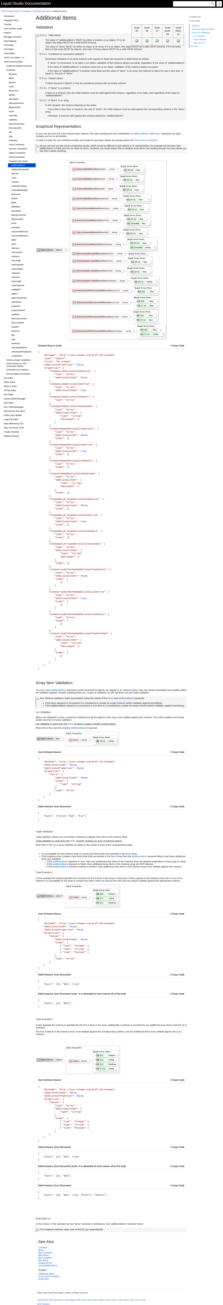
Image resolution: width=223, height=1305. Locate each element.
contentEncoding (18, 186)
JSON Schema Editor (10, 11)
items (13, 244)
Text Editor (8, 378)
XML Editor (9, 394)
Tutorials (7, 24)
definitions (15, 207)
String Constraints (17, 157)
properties (15, 306)
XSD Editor (9, 403)
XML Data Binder (56, 1300)
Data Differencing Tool (13, 423)
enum (11, 111)
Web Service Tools (138, 1300)
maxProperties (17, 285)
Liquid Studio (12, 3)
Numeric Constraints (18, 149)
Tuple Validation (200, 39)
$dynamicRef (15, 107)
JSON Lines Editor (12, 57)
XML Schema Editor (96, 1300)
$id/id (11, 78)
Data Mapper (70, 1300)
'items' (157, 133)
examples (13, 115)
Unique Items (45, 1263)
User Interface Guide (13, 28)
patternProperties (19, 298)
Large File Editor (11, 419)
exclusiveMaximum (19, 231)
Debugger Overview (12, 37)
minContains (17, 252)
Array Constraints (16, 144)
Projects (7, 33)
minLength (16, 260)
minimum (15, 248)
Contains (42, 1247)
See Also (194, 46)
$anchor (12, 82)
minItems (15, 256)
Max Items (43, 1255)
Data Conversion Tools (14, 428)
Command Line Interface (17, 370)
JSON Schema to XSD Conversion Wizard (16, 364)
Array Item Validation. (201, 32)
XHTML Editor (10, 390)
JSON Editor (9, 53)
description (14, 99)
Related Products (11, 436)
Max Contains (45, 1252)
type (11, 136)
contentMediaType (19, 190)
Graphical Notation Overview (19, 66)
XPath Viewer (123, 1300)
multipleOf (15, 289)
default (12, 95)
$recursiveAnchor (16, 124)
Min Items (43, 1260)
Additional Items (46, 1274)
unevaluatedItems (19, 347)
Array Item (43, 1279)
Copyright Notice (11, 20)
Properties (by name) (42, 11)
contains (15, 182)
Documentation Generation (18, 374)
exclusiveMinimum (19, 236)
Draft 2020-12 (199, 43)
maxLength (16, 281)
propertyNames (18, 310)
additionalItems (18, 165)
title (10, 132)
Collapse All (195, 17)
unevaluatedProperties (21, 352)
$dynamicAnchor (16, 103)
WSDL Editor (9, 382)
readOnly (13, 120)
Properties (26, 11)
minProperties (17, 265)
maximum (15, 273)
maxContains (17, 269)
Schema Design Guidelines (18, 360)
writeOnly (13, 140)
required (15, 327)
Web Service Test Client (14, 411)
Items (41, 1250)
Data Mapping (10, 41)
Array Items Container (146, 140)
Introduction (9, 16)
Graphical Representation (203, 29)
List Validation (199, 36)
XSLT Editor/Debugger (14, 407)
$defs (13, 202)
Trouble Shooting (11, 432)
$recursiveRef (15, 128)
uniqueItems (16, 356)
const (11, 86)
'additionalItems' (141, 133)
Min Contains (45, 1258)
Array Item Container (48, 1276)
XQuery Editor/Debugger (15, 399)
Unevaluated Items (47, 1265)
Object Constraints (17, 153)
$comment (13, 91)
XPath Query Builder (13, 415)
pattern (14, 294)
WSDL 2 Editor (10, 386)
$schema (13, 74)
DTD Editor (9, 49)
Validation (196, 26)
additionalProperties (20, 169)
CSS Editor (9, 45)
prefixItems (16, 302)
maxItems (15, 277)
